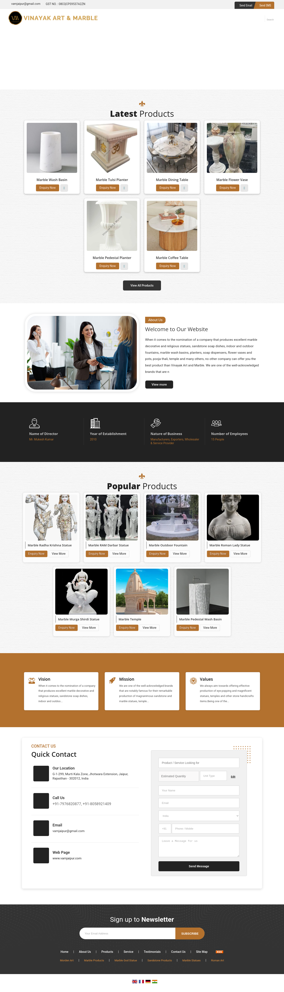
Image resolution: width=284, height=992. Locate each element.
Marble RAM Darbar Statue (108, 545)
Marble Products (94, 962)
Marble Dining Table (172, 179)
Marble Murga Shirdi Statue (78, 619)
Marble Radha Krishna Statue (50, 545)
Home (65, 953)
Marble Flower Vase (232, 179)
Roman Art (217, 962)
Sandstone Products (159, 962)
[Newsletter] (142, 935)
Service (128, 953)
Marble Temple (130, 619)
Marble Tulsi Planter (112, 179)
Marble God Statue (125, 962)
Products (107, 953)
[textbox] (213, 778)
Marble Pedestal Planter (112, 257)
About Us (85, 953)
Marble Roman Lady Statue (230, 545)
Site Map (201, 953)
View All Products (142, 285)
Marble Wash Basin (51, 179)
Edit (233, 778)
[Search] (270, 19)
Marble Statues (191, 962)
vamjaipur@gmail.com (25, 3)
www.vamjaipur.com (67, 860)
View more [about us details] (159, 384)
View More (64, 188)
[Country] (198, 817)
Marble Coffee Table (172, 257)
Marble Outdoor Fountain (168, 545)
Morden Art (67, 962)
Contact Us (178, 953)
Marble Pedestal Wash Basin (200, 619)
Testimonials (152, 953)
